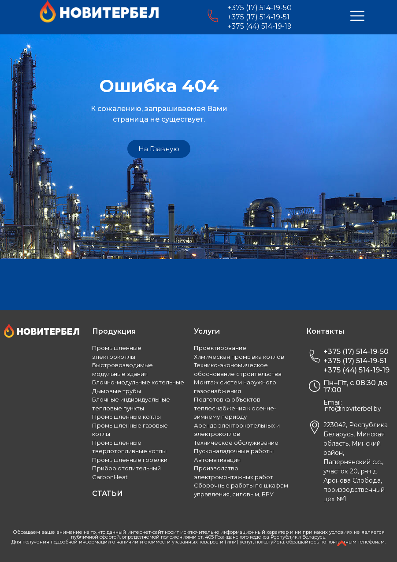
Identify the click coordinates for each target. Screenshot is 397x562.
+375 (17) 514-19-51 (258, 17)
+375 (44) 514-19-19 (259, 26)
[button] (158, 149)
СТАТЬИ (107, 493)
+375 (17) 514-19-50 (259, 8)
